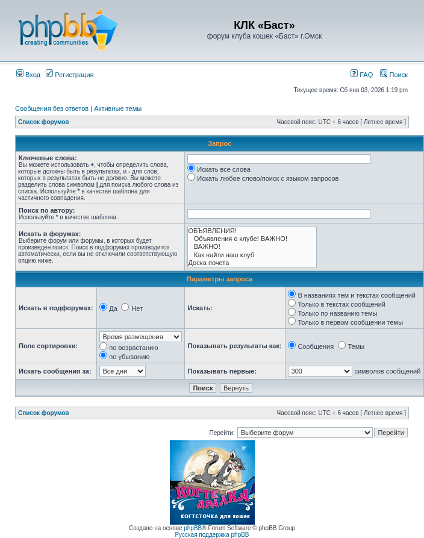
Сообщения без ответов (52, 108)
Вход (28, 74)
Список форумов (43, 122)
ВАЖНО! (252, 247)
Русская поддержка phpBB (212, 534)
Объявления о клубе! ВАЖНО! (252, 239)
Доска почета (252, 263)
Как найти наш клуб (252, 255)
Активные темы (118, 108)
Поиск (394, 74)
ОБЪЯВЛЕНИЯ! (252, 231)
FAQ (362, 74)
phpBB (193, 528)
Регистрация (69, 74)
